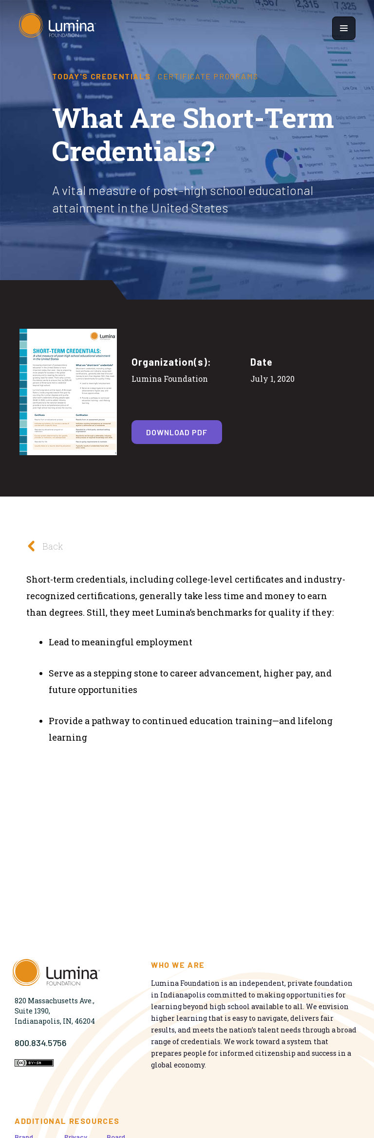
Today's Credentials (101, 76)
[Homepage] (57, 28)
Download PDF (176, 432)
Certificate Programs (208, 76)
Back (42, 545)
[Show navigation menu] (343, 28)
